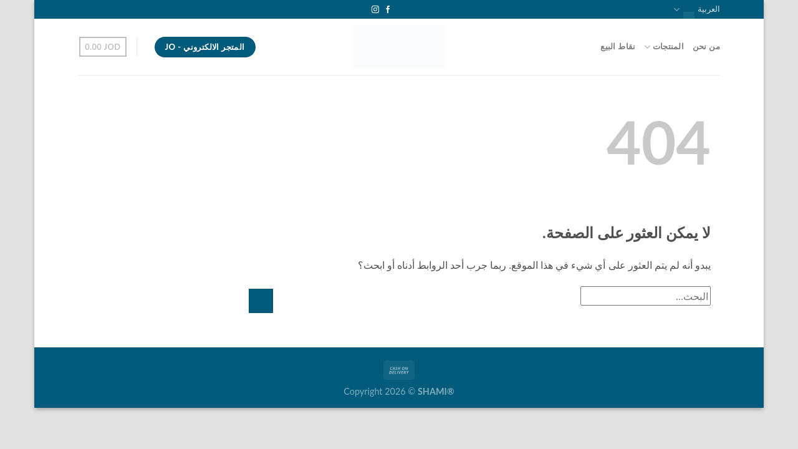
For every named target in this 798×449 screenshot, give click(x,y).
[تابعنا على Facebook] (388, 10)
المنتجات (664, 47)
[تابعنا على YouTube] (363, 10)
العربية (696, 10)
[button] (103, 47)
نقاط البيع (617, 46)
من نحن (706, 46)
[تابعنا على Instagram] (375, 10)
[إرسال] (261, 301)
